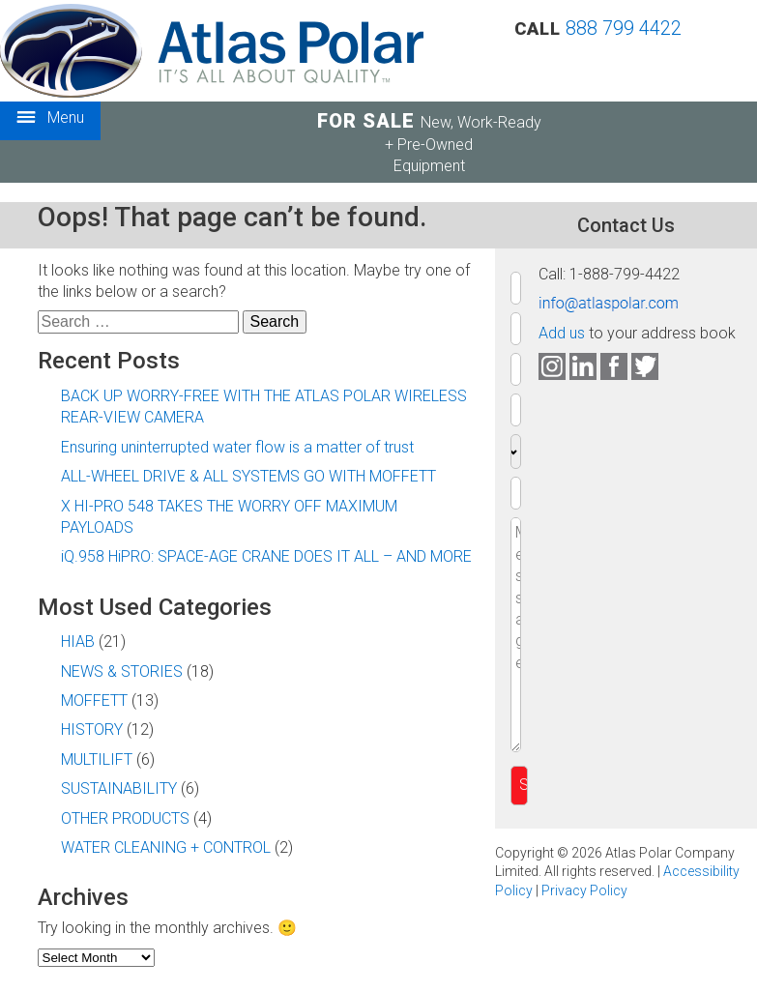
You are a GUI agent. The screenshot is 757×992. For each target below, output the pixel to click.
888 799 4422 (624, 28)
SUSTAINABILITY (119, 788)
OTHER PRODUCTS (125, 818)
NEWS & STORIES (122, 671)
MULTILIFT (96, 759)
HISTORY (92, 729)
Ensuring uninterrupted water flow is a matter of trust (237, 447)
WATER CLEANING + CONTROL (166, 847)
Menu (50, 118)
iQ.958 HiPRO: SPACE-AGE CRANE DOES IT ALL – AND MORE (266, 556)
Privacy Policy (584, 890)
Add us (562, 333)
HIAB (78, 641)
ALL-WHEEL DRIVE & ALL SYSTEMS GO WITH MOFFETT (248, 476)
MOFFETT (94, 700)
